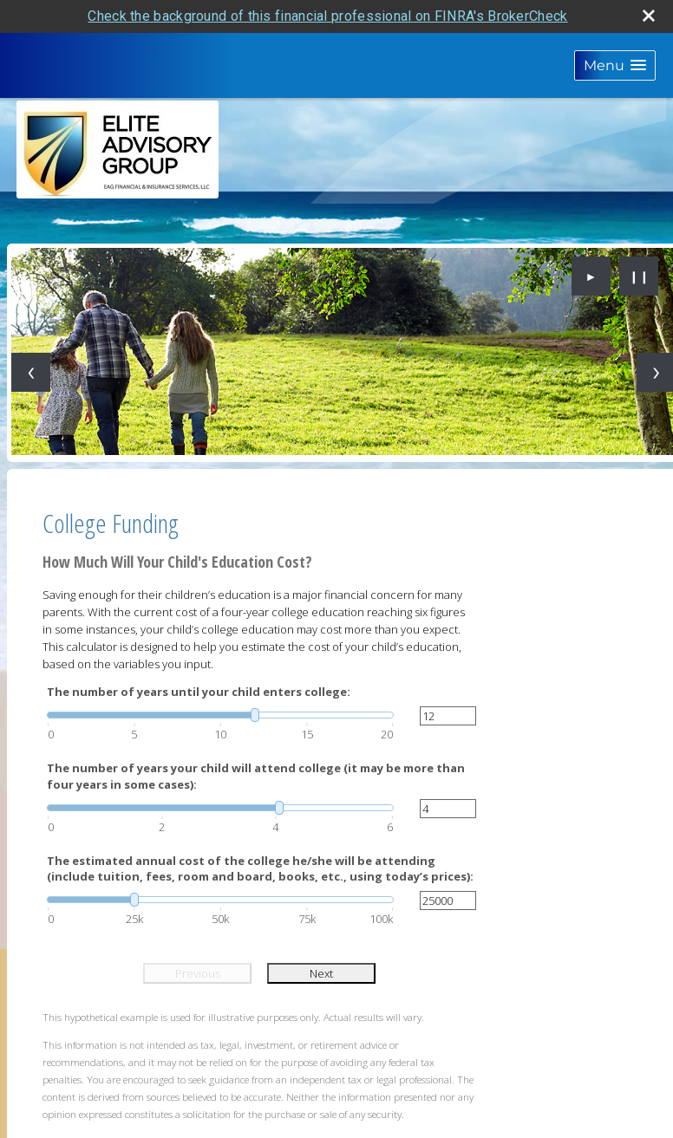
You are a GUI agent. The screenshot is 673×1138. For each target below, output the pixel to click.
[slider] (220, 715)
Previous (197, 973)
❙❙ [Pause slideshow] (639, 276)
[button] (615, 65)
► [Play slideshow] (591, 276)
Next (321, 973)
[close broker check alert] (649, 16)
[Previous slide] (30, 372)
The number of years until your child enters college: (198, 691)
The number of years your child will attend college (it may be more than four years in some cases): (256, 775)
